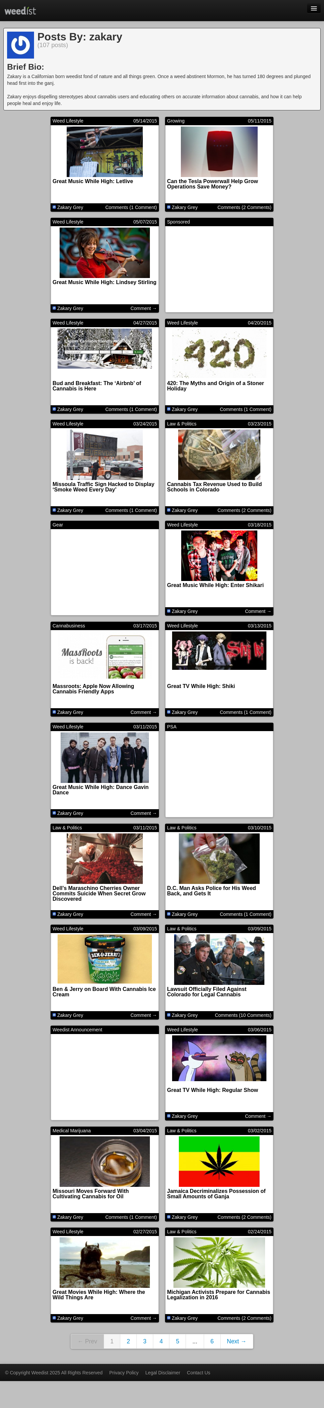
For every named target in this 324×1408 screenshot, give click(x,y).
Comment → (143, 308)
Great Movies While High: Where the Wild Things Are (99, 1294)
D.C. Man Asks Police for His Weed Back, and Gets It (211, 890)
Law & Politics (181, 423)
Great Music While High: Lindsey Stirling (104, 282)
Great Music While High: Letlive (93, 181)
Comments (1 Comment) (131, 207)
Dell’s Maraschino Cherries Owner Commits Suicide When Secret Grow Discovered (99, 893)
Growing (176, 121)
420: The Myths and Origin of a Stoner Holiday (215, 385)
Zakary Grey (70, 207)
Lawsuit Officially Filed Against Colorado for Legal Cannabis (207, 991)
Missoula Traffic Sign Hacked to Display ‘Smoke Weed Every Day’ (103, 486)
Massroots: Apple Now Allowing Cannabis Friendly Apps (93, 688)
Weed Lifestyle (68, 121)
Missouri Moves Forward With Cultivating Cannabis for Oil (91, 1193)
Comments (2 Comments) (244, 207)
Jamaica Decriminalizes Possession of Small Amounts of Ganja (216, 1193)
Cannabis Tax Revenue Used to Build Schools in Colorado (214, 486)
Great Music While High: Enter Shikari (215, 585)
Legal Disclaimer (162, 1372)
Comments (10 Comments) (243, 1015)
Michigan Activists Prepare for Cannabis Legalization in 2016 (218, 1294)
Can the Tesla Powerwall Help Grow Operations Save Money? (212, 184)
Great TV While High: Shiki (201, 686)
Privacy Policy (123, 1372)
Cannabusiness (69, 625)
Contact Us (198, 1372)
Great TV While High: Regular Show (212, 1090)
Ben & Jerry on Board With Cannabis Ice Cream (104, 991)
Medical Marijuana (72, 1130)
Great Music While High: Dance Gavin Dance (101, 789)
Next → (237, 1341)
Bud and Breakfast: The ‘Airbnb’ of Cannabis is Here (97, 385)
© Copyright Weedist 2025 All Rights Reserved (53, 1372)
